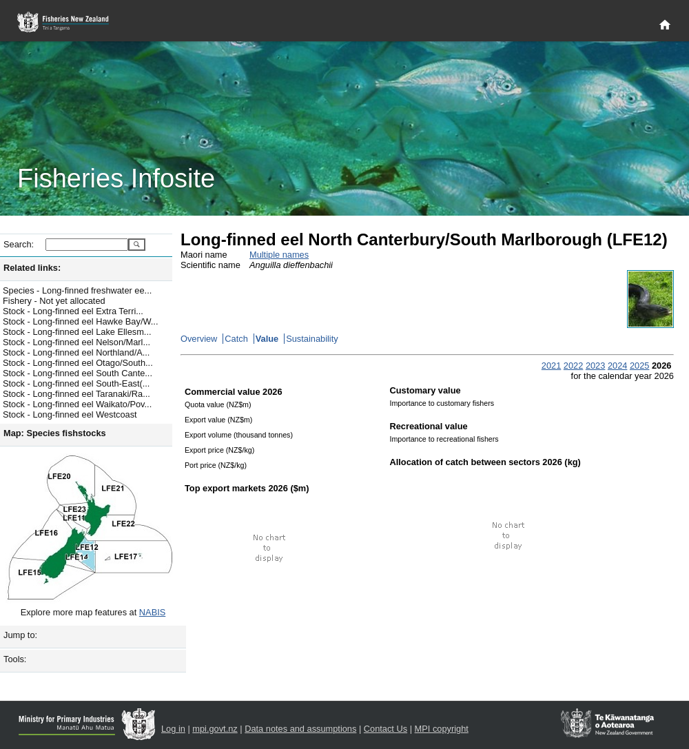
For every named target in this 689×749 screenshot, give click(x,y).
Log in (173, 729)
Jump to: (20, 635)
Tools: (14, 659)
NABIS (152, 612)
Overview (199, 339)
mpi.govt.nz (214, 729)
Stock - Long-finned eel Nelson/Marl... (76, 342)
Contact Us (385, 729)
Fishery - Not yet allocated (54, 301)
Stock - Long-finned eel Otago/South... (78, 363)
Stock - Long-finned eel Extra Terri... (73, 311)
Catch (236, 339)
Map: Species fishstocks (54, 433)
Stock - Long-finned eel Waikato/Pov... (77, 404)
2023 (595, 365)
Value (267, 339)
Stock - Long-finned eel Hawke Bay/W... (80, 321)
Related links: (32, 268)
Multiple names (279, 254)
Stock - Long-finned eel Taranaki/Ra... (76, 394)
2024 (617, 365)
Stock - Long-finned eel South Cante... (77, 373)
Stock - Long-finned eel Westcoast (70, 414)
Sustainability (312, 339)
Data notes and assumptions (300, 729)
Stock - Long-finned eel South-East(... (76, 383)
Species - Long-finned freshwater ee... (77, 290)
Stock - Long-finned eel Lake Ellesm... (77, 332)
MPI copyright (442, 729)
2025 (639, 365)
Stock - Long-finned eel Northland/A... (76, 352)
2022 (573, 365)
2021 (551, 365)
